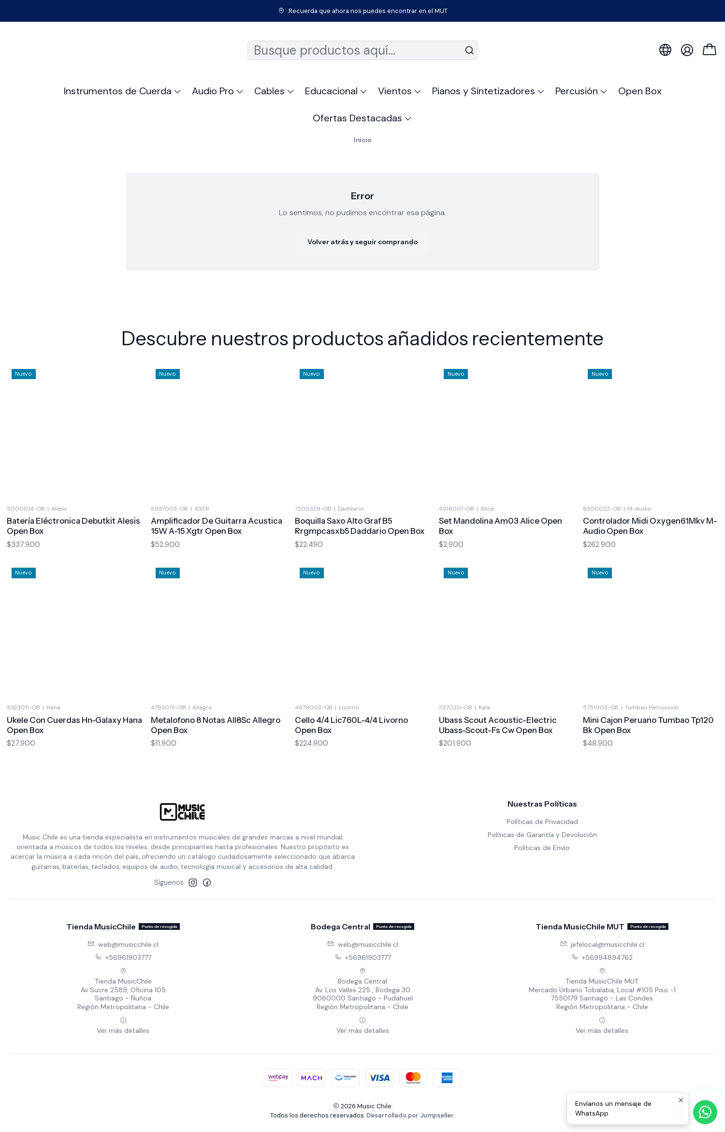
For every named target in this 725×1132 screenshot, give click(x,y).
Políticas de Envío (542, 847)
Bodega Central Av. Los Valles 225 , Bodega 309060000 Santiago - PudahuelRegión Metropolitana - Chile (363, 989)
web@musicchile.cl (123, 944)
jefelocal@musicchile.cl (602, 944)
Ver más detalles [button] (123, 1026)
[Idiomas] (665, 50)
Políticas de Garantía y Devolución (542, 834)
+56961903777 (123, 957)
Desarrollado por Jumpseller (410, 1115)
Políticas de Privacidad (542, 821)
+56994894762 (602, 957)
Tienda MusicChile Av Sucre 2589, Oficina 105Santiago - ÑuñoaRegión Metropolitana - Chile (123, 989)
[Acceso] (687, 50)
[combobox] (362, 50)
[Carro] (709, 50)
